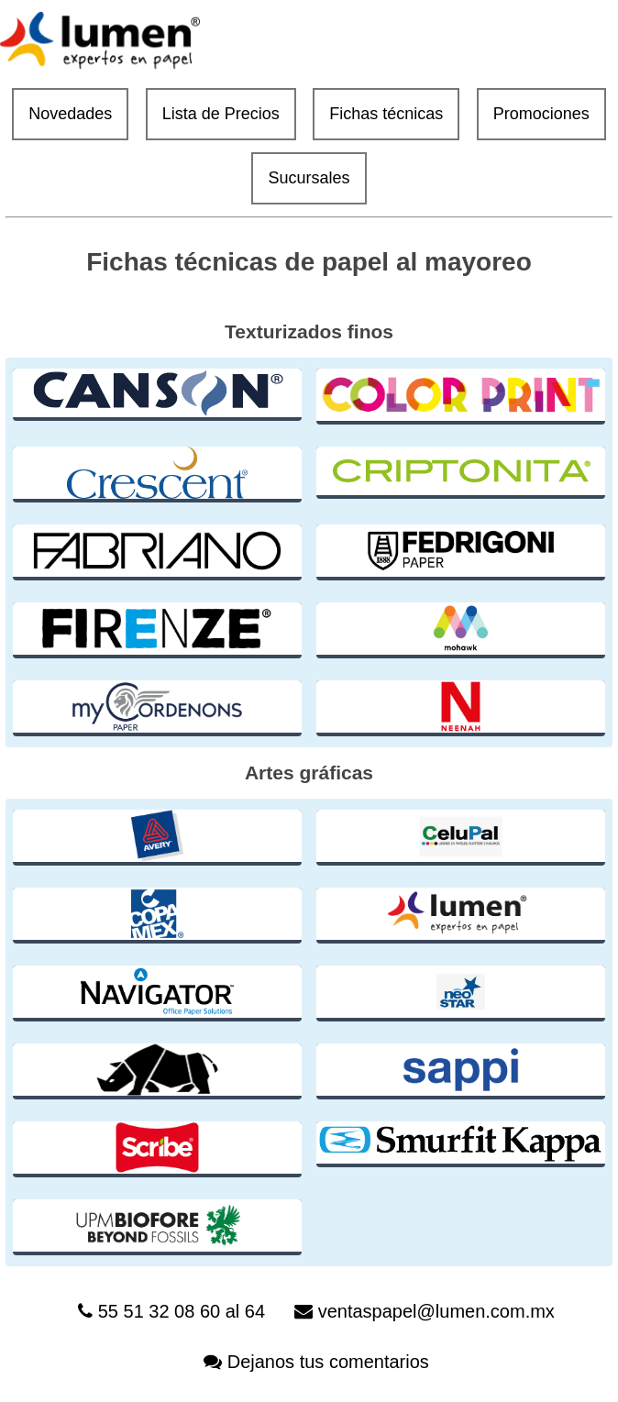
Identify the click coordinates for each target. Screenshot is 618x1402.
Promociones (541, 114)
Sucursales (308, 178)
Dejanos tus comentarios (328, 1362)
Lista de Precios (221, 114)
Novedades (70, 114)
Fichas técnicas (386, 114)
